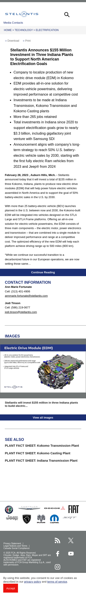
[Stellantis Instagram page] (57, 567)
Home (8, 30)
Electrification (47, 30)
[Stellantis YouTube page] (71, 553)
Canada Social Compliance (16, 548)
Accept (10, 588)
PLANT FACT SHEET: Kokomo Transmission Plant (42, 445)
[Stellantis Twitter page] (71, 540)
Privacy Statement (12, 543)
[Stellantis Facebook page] (57, 553)
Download (13, 40)
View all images (43, 417)
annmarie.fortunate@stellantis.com (26, 295)
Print (28, 40)
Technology (24, 30)
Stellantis (21, 14)
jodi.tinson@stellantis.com (21, 312)
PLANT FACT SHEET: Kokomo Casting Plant (37, 453)
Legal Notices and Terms (15, 546)
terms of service (57, 581)
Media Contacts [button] (13, 22)
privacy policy (32, 581)
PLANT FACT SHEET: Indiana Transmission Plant (41, 460)
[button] (66, 14)
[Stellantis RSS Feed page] (57, 540)
